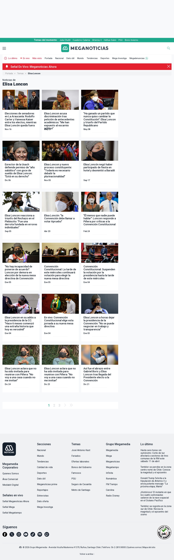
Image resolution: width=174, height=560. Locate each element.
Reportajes (42, 490)
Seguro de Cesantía (81, 484)
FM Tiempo (112, 484)
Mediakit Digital (10, 484)
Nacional (59, 58)
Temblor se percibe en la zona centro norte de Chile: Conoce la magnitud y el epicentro (155, 470)
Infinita (109, 473)
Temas (20, 73)
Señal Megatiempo (12, 512)
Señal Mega (8, 507)
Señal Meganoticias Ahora (15, 501)
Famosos (76, 473)
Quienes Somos (10, 473)
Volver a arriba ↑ (87, 554)
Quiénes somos (134, 547)
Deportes (105, 58)
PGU (120, 40)
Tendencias (92, 58)
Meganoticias (113, 461)
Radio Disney (112, 495)
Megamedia (112, 450)
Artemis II (97, 40)
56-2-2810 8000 (118, 547)
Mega (109, 455)
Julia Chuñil (65, 40)
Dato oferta (43, 501)
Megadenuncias (137, 58)
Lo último (12, 58)
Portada (48, 58)
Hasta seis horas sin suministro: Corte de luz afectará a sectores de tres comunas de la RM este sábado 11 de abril (154, 456)
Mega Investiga (119, 58)
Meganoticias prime (47, 484)
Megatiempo (112, 467)
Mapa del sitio (149, 547)
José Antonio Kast (80, 450)
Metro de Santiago (80, 490)
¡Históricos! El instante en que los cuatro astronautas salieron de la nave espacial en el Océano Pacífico (155, 496)
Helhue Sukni (110, 40)
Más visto (37, 58)
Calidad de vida (45, 467)
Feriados (75, 455)
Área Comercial (10, 479)
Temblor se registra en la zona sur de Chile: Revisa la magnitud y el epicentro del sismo (155, 510)
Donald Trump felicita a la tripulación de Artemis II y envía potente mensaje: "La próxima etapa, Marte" (154, 482)
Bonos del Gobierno (81, 467)
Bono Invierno (131, 40)
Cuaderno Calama (81, 40)
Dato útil (70, 58)
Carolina (110, 490)
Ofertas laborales (80, 461)
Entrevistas (43, 495)
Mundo (80, 58)
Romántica (111, 478)
